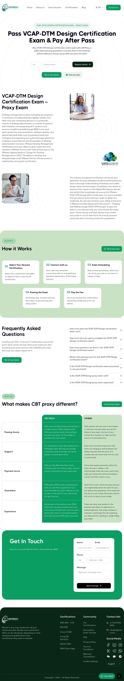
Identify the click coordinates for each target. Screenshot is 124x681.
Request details (82, 64)
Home (29, 7)
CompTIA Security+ (64, 637)
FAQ (85, 637)
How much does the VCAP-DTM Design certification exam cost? (96, 330)
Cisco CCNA (66, 632)
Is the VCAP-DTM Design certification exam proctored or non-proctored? (96, 367)
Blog (84, 7)
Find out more (73, 75)
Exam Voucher (54, 7)
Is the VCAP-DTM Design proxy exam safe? (96, 376)
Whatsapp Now (112, 249)
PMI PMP (64, 627)
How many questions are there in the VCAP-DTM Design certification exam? (96, 348)
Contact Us (113, 7)
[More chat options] (119, 676)
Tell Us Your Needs (51, 75)
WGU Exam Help (67, 648)
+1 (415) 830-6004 (114, 623)
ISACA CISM (65, 644)
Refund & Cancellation (89, 655)
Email (97, 542)
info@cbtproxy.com (116, 631)
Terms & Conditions (88, 647)
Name (80, 542)
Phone (80, 555)
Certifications (71, 7)
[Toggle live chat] (107, 676)
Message (81, 567)
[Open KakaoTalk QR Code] (114, 656)
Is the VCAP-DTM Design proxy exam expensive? (96, 382)
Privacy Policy (89, 642)
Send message (94, 586)
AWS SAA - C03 (67, 623)
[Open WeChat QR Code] (108, 656)
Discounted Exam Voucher (89, 631)
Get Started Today (112, 404)
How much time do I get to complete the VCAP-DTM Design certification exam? (96, 339)
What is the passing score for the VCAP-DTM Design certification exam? (96, 358)
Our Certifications (89, 624)
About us (40, 7)
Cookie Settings (90, 661)
